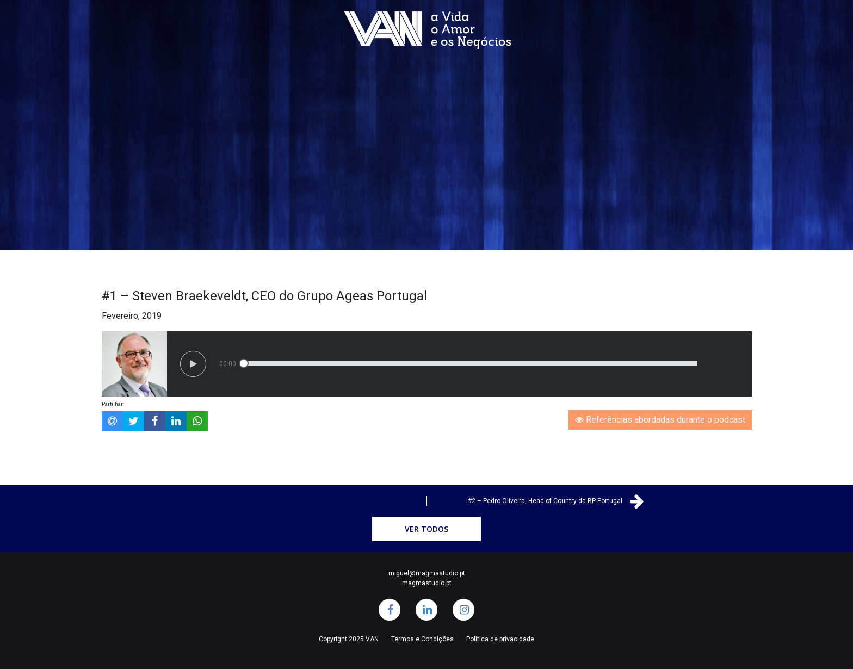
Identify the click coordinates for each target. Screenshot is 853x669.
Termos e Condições (422, 639)
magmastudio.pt (427, 583)
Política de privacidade (500, 639)
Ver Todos (426, 529)
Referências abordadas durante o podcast (660, 419)
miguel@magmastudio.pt (426, 573)
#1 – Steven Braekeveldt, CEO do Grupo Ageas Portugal (264, 295)
